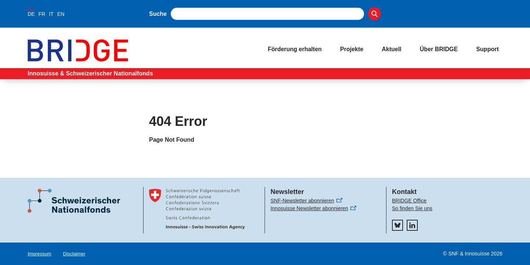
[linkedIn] (412, 225)
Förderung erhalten (295, 49)
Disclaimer (74, 254)
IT (51, 14)
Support (487, 49)
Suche (158, 14)
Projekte (351, 49)
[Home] (140, 50)
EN (60, 14)
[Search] (374, 13)
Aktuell (391, 49)
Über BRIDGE (439, 49)
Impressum (39, 254)
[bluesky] (397, 225)
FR (41, 14)
